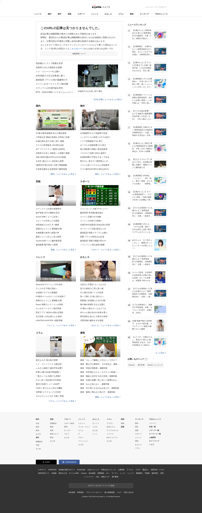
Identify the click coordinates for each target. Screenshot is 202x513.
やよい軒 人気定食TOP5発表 (48, 380)
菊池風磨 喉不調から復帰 (47, 245)
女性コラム (111, 427)
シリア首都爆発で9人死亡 (91, 141)
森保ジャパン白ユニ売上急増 (48, 237)
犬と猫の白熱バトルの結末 (91, 292)
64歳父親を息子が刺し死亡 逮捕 (50, 141)
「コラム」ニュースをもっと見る (61, 401)
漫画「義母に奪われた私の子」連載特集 (97, 392)
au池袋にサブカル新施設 (46, 292)
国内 (49, 14)
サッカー (67, 430)
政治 (37, 430)
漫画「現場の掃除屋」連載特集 (93, 368)
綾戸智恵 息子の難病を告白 (48, 213)
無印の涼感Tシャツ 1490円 (48, 384)
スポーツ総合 (69, 423)
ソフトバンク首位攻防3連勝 (92, 245)
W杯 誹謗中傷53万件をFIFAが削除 (51, 157)
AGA (97, 477)
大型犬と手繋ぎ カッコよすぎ (93, 284)
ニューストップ (151, 7)
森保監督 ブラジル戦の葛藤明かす (52, 80)
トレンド (94, 14)
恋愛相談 (100, 473)
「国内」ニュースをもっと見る (62, 174)
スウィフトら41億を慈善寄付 (48, 209)
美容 (162, 473)
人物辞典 (152, 437)
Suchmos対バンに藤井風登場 (48, 241)
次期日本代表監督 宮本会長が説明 (95, 225)
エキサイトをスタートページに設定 (101, 485)
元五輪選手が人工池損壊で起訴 (93, 133)
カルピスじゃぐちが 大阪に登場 (50, 396)
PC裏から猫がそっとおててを (93, 308)
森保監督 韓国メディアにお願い (94, 233)
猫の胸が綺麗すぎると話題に (93, 304)
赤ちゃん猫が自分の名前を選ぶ (93, 312)
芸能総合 (53, 423)
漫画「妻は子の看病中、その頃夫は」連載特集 (100, 364)
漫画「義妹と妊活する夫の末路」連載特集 (98, 376)
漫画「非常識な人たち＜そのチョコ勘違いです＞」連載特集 (100, 372)
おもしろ (108, 14)
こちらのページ (77, 49)
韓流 (51, 437)
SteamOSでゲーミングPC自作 (49, 284)
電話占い (145, 470)
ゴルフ (66, 434)
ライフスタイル (112, 430)
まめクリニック (93, 470)
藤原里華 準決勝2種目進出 (91, 213)
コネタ (95, 427)
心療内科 (121, 470)
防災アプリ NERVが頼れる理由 (49, 312)
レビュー (81, 423)
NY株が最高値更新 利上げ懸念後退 (51, 133)
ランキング (144, 14)
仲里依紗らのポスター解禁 (47, 225)
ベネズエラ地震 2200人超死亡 (93, 153)
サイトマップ (154, 441)
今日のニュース (161, 14)
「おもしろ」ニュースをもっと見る (105, 325)
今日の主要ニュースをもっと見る (108, 99)
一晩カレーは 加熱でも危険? (48, 376)
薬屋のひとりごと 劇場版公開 (49, 229)
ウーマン (115, 473)
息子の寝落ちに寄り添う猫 (91, 288)
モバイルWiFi (74, 473)
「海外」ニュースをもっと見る (106, 174)
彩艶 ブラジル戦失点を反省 (92, 237)
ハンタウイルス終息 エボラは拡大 (95, 137)
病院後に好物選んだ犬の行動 (93, 300)
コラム (121, 14)
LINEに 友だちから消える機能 (49, 388)
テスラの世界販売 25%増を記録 (50, 145)
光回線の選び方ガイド (66, 470)
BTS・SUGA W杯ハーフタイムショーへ (54, 92)
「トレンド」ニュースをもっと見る (60, 325)
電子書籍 (115, 477)
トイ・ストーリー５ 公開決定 (49, 364)
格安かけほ (63, 473)
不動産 (147, 473)
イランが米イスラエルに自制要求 (94, 165)
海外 (59, 14)
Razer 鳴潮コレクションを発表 (49, 304)
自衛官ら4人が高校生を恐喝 (49, 67)
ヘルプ (151, 445)
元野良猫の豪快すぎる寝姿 (91, 320)
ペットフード (89, 477)
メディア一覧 (154, 430)
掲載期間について (79, 54)
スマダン (110, 423)
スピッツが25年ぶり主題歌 (47, 221)
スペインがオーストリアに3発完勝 (52, 84)
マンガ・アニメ (84, 427)
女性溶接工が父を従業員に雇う (50, 76)
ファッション (83, 441)
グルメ (80, 437)
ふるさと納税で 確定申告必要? (49, 368)
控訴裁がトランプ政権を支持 (49, 63)
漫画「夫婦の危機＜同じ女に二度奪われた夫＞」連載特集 (100, 380)
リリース (152, 423)
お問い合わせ (128, 492)
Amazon (131, 365)
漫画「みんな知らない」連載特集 (94, 384)
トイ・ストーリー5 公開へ (48, 71)
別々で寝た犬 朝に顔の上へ (92, 296)
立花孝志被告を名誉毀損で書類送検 (51, 169)
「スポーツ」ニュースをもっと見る (105, 250)
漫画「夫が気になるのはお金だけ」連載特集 (99, 388)
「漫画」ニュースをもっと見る (106, 397)
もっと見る (160, 353)
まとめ (38, 434)
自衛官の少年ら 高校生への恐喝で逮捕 (52, 153)
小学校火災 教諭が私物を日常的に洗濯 (52, 137)
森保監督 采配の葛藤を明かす (93, 241)
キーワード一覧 (155, 434)
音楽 (51, 430)
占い (108, 473)
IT (79, 434)
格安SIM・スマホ (157, 470)
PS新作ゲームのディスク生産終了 (51, 296)
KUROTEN (52, 470)
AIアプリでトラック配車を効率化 (50, 149)
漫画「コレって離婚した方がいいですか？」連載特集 (100, 360)
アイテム (130, 470)
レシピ (122, 473)
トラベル (110, 434)
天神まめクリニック (108, 470)
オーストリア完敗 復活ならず (93, 229)
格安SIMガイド (43, 473)
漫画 (131, 14)
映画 (51, 427)
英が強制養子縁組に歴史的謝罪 (93, 149)
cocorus (84, 473)
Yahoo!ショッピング (155, 365)
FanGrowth (81, 470)
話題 (122, 427)
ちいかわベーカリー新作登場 (48, 308)
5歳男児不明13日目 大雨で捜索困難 (51, 165)
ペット (95, 434)
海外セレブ (54, 434)
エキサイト (163, 7)
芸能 (69, 14)
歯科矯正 (155, 473)
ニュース (37, 14)
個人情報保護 (109, 492)
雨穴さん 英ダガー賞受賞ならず (94, 161)
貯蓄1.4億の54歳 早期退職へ (48, 372)
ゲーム (80, 430)
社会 (37, 423)
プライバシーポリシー (94, 492)
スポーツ (81, 14)
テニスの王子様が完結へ (46, 288)
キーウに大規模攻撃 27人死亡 (93, 145)
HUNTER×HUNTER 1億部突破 (49, 320)
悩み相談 (92, 473)
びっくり (95, 423)
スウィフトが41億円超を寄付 (49, 88)
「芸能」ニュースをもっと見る (62, 250)
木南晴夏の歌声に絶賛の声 (47, 233)
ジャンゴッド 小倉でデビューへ (94, 209)
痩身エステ (105, 477)
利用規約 (80, 492)
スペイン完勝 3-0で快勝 (90, 217)
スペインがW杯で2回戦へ (91, 221)
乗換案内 (139, 473)
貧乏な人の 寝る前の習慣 (47, 360)
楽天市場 (141, 365)
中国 (37, 445)
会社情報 (72, 492)
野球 (66, 427)
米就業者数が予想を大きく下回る (94, 157)
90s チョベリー (112, 437)
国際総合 (39, 442)
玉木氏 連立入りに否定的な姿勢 (50, 161)
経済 (37, 427)
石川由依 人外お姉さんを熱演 (49, 316)
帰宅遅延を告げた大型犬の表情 (93, 316)
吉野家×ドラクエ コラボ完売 (48, 392)
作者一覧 (152, 427)
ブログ (137, 470)
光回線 (54, 473)
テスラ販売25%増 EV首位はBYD (94, 169)
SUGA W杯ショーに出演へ (47, 217)
